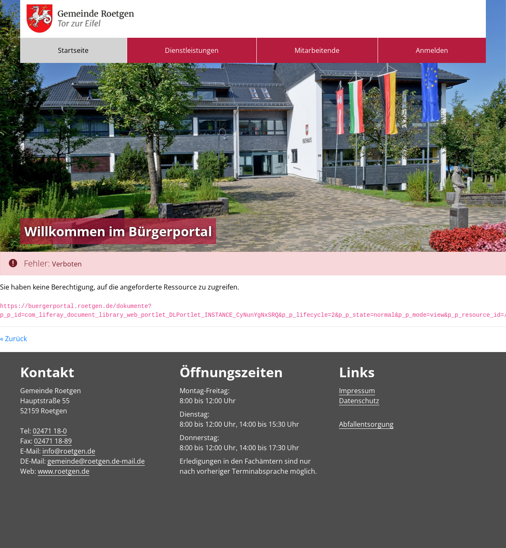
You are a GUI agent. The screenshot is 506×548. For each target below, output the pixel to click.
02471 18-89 (53, 441)
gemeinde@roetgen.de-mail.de (96, 461)
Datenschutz (359, 400)
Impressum (357, 390)
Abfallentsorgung (366, 424)
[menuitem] (73, 50)
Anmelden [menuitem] (432, 50)
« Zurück (13, 338)
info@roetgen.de (68, 451)
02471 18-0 (50, 431)
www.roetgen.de (63, 471)
